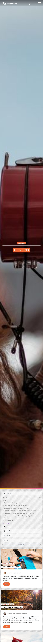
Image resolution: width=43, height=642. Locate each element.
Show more (21, 544)
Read (7, 584)
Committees (8, 520)
